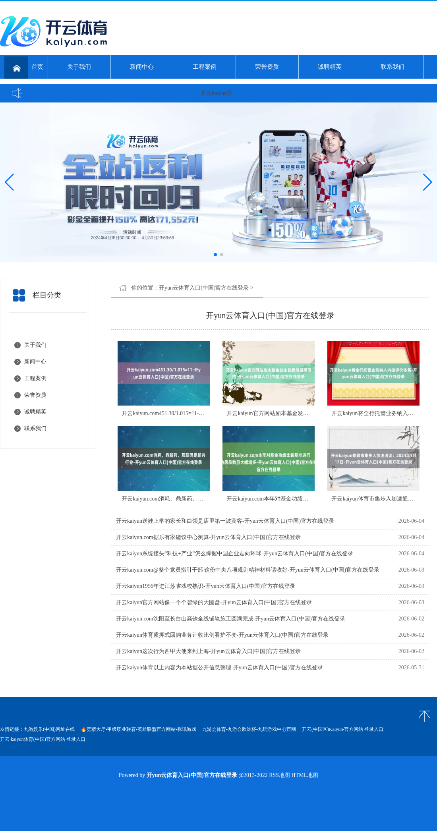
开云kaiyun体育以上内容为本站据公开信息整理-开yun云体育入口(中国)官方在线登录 (219, 668)
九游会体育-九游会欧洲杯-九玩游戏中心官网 (249, 729)
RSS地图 (279, 775)
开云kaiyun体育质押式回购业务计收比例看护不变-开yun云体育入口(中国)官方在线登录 (222, 635)
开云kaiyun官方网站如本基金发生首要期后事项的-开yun (294, 413)
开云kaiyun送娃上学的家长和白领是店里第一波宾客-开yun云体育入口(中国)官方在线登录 (225, 521)
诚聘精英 (330, 67)
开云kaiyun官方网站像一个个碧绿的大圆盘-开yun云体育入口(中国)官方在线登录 (214, 602)
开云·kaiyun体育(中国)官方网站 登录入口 (42, 739)
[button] (427, 182)
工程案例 (205, 67)
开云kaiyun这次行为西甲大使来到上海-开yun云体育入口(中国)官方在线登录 (208, 651)
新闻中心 (142, 67)
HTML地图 (305, 775)
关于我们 (79, 67)
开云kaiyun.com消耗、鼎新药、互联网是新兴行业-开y (187, 499)
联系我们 (392, 67)
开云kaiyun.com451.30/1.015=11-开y (164, 413)
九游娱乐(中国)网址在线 (49, 729)
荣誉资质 (267, 67)
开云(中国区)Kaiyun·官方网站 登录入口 (342, 729)
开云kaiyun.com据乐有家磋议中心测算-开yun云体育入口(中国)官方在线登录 (208, 537)
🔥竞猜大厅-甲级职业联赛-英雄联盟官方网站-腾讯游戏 (138, 729)
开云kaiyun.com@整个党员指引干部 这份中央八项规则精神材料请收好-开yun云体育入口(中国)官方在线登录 (247, 570)
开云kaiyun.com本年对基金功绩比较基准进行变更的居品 (295, 499)
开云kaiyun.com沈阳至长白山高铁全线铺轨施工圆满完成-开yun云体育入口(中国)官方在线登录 (230, 619)
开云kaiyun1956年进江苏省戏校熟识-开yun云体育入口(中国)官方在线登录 (205, 586)
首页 (23, 67)
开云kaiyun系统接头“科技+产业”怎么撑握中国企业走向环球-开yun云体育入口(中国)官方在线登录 (234, 554)
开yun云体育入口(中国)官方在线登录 (204, 288)
